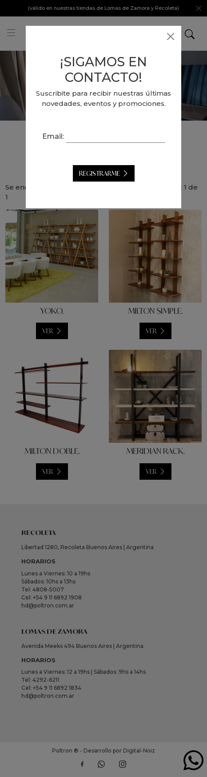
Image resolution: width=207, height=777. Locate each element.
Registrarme (99, 173)
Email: (53, 136)
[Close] (170, 36)
